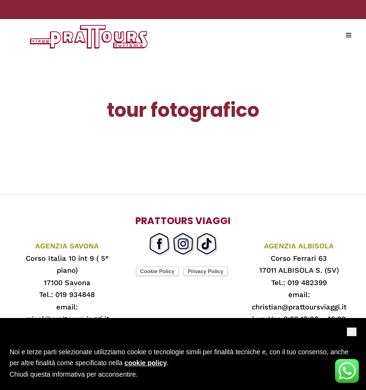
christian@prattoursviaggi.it (299, 307)
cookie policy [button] (145, 363)
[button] (351, 332)
